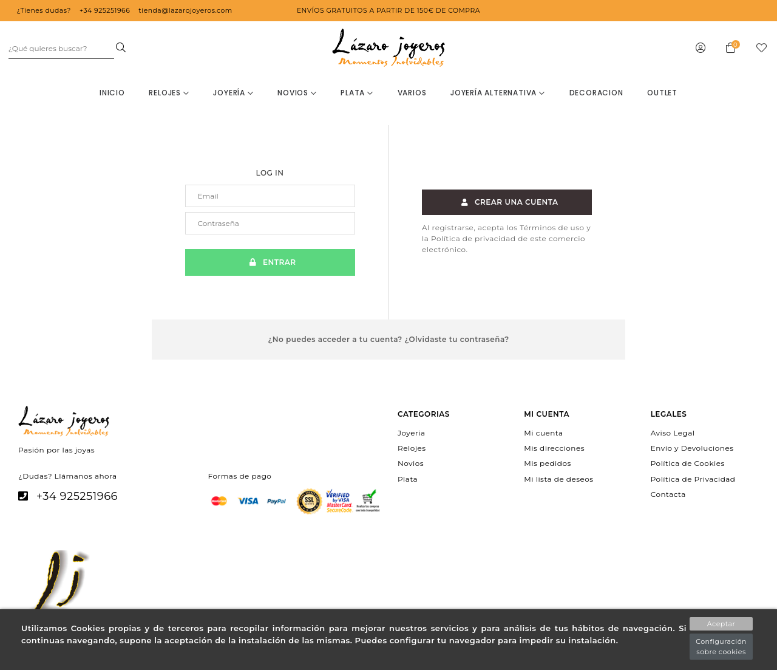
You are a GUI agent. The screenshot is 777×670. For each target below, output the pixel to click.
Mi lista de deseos (558, 478)
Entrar (269, 262)
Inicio (112, 92)
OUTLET (662, 92)
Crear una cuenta (506, 202)
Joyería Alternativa (497, 92)
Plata (357, 92)
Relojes (169, 92)
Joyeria (411, 432)
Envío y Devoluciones (692, 448)
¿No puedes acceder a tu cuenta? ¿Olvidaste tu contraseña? (388, 339)
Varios (412, 92)
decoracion (596, 92)
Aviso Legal (673, 432)
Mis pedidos (547, 463)
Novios (296, 92)
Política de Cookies (688, 463)
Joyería (233, 92)
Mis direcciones (554, 448)
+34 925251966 (77, 496)
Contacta (668, 493)
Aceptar (721, 624)
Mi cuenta (543, 432)
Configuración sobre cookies (721, 646)
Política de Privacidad (693, 478)
